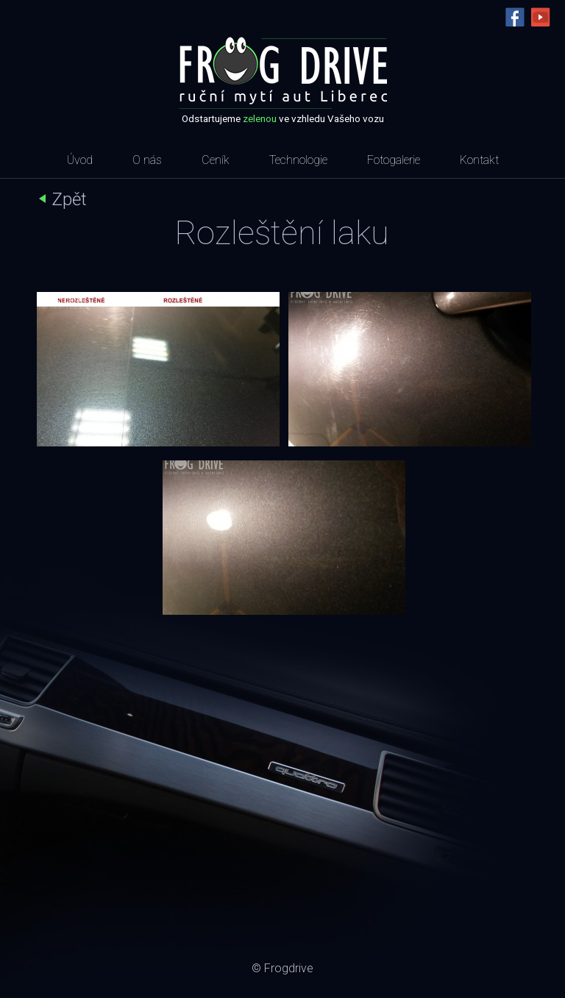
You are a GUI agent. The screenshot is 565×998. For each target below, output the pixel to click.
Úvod (80, 160)
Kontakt (479, 160)
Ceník (216, 160)
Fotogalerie (393, 160)
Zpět (69, 199)
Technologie (298, 160)
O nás (147, 160)
